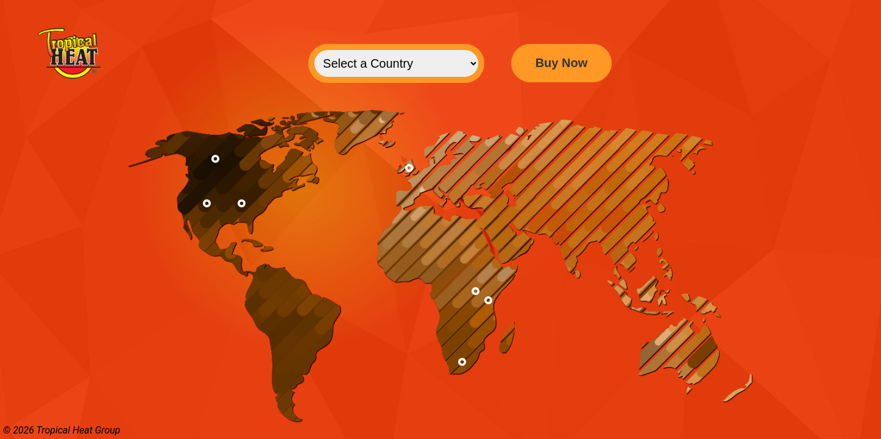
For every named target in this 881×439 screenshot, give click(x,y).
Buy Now (562, 63)
